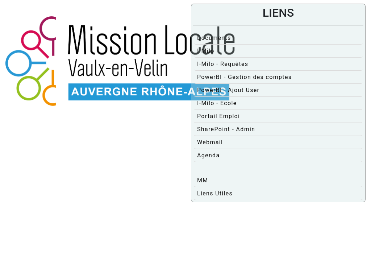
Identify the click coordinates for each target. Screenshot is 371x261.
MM (202, 180)
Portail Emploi (218, 116)
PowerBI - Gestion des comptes (244, 77)
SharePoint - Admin (226, 129)
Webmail (210, 142)
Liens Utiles (215, 193)
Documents (214, 37)
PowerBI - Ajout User (228, 90)
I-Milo (205, 50)
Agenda (208, 155)
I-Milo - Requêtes (222, 64)
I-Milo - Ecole (217, 103)
